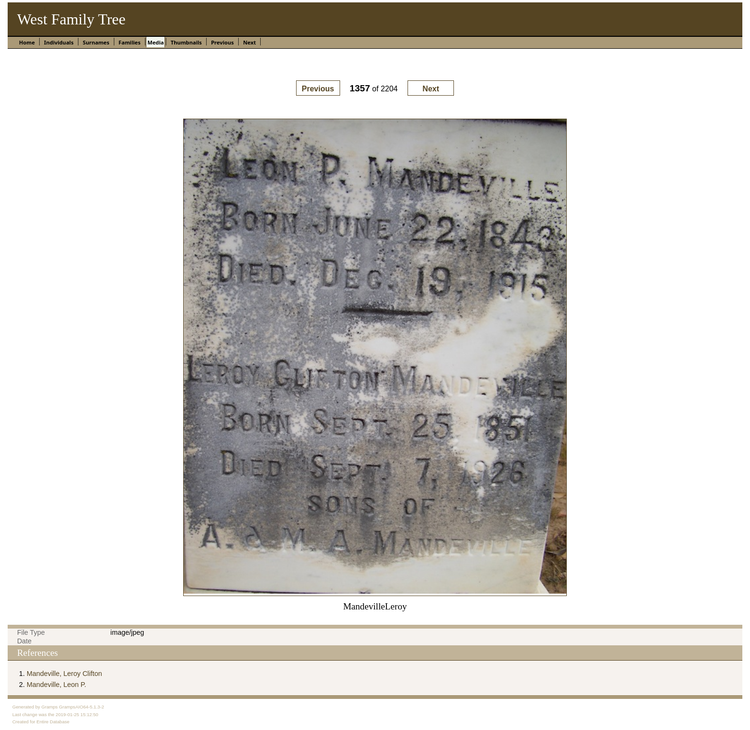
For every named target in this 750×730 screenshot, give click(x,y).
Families (130, 42)
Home (27, 42)
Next (249, 42)
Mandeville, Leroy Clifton (64, 673)
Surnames (96, 42)
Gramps (50, 706)
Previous (222, 42)
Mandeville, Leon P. (57, 684)
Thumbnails (186, 42)
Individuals (59, 42)
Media (155, 42)
